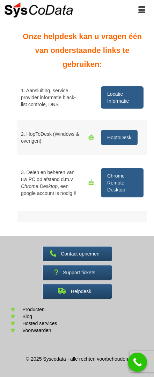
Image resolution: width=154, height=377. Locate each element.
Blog (27, 316)
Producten (33, 309)
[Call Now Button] (137, 362)
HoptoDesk (119, 137)
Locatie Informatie (118, 97)
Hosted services (39, 323)
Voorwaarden (36, 330)
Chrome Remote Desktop (116, 183)
